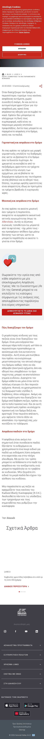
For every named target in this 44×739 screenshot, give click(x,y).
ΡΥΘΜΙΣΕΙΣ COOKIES (21, 41)
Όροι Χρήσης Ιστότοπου (22, 724)
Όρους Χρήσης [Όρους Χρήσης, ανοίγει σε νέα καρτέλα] (24, 29)
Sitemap (22, 730)
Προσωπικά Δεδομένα (22, 727)
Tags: (4, 518)
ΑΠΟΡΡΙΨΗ (22, 52)
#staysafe (11, 518)
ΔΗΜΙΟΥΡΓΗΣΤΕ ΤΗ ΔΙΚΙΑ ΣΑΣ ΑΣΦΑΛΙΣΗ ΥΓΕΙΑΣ (22, 312)
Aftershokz (7, 221)
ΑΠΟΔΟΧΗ (22, 46)
